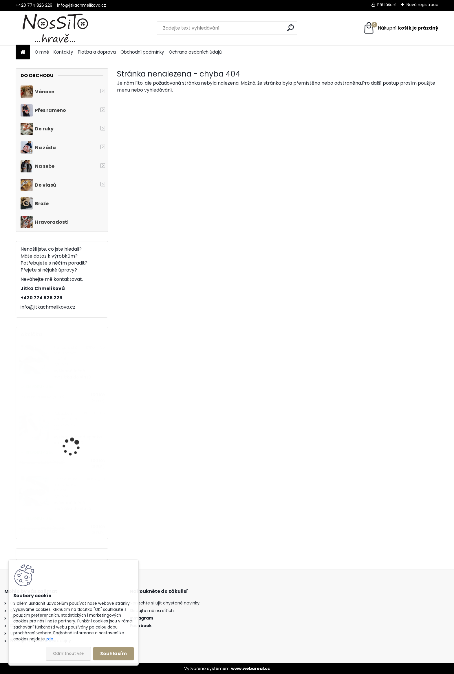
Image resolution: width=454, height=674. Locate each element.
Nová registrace (422, 5)
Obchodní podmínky (142, 52)
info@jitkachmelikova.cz (81, 5)
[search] (290, 27)
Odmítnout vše (68, 653)
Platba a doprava (97, 52)
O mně (42, 52)
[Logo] (55, 28)
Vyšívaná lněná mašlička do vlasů (72, 374)
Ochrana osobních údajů (195, 52)
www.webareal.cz (250, 668)
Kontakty (63, 52)
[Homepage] (23, 52)
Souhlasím (113, 653)
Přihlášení (386, 5)
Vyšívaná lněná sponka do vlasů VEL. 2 (78, 440)
